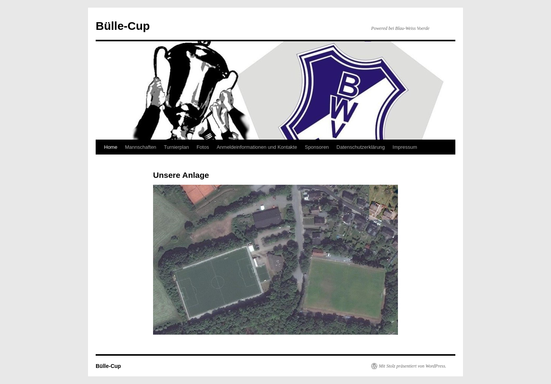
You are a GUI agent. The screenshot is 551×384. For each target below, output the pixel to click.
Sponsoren (317, 147)
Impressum (405, 147)
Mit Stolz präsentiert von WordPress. (412, 366)
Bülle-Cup (123, 26)
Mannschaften (140, 147)
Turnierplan (176, 147)
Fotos (203, 147)
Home (110, 147)
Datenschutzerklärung (360, 147)
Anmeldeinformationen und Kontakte (257, 147)
